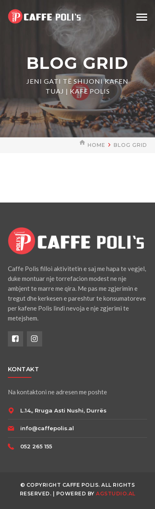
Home (96, 145)
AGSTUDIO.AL (116, 493)
